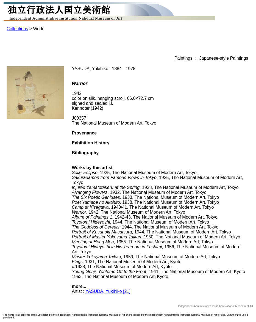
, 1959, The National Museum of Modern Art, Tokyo (146, 256)
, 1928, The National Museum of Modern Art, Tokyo (155, 187)
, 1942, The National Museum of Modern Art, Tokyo (128, 212)
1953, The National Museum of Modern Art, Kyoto (120, 276)
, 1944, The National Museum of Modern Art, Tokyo (140, 222)
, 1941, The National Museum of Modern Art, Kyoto (158, 271)
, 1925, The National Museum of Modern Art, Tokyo (134, 172)
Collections (17, 28)
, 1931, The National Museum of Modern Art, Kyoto (126, 261)
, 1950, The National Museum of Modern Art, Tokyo (156, 237)
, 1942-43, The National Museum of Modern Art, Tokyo (144, 217)
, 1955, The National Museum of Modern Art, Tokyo (142, 242)
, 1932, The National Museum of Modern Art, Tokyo (139, 192)
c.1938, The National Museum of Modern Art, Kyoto (121, 266)
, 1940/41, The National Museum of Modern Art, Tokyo (143, 207)
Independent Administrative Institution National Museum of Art (215, 306)
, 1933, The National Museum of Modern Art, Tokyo (145, 197)
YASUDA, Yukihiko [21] (107, 291)
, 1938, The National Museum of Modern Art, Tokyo (145, 202)
